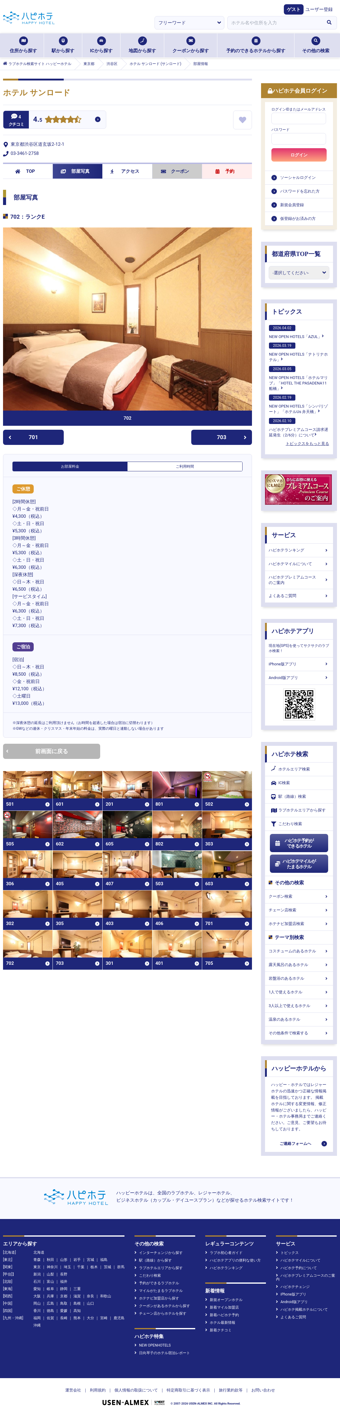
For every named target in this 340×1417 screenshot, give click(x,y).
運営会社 (73, 1390)
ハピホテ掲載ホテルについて (302, 1309)
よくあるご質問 (299, 595)
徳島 (50, 1311)
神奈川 (52, 1267)
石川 (37, 1281)
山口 (90, 1303)
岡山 (37, 1303)
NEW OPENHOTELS (152, 1345)
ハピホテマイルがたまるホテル (295, 864)
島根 (77, 1303)
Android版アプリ (299, 677)
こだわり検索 (286, 824)
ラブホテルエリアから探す (298, 810)
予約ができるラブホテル (156, 1283)
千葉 (80, 1267)
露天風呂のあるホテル (299, 964)
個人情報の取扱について (136, 1390)
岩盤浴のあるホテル (299, 978)
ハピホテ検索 (290, 754)
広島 (50, 1303)
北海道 (38, 1252)
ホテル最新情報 (220, 1322)
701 (23, 437)
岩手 (77, 1260)
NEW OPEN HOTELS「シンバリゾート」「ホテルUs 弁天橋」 (298, 404)
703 (232, 437)
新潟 (37, 1274)
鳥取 (63, 1303)
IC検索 (280, 783)
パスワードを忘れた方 (300, 191)
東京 (37, 1267)
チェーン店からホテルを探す (160, 1313)
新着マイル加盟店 (222, 1307)
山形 (63, 1260)
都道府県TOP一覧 (296, 254)
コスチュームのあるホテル (299, 951)
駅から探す (63, 44)
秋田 (50, 1260)
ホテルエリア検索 (290, 769)
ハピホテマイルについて (299, 564)
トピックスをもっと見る (307, 443)
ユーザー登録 (319, 9)
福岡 (37, 1318)
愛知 (37, 1289)
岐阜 (50, 1289)
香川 (37, 1311)
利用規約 (98, 1390)
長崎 (63, 1318)
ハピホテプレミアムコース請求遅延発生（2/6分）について (298, 427)
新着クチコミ (218, 1330)
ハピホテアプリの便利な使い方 (233, 1260)
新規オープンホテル (224, 1300)
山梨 (50, 1274)
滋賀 (77, 1296)
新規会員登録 (292, 205)
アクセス (124, 171)
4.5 (37, 120)
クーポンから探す (190, 44)
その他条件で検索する (299, 1033)
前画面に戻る (37, 751)
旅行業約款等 (231, 1390)
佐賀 (50, 1318)
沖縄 (37, 1325)
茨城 (107, 1267)
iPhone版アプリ (299, 664)
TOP (25, 171)
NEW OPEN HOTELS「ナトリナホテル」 (298, 352)
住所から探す (23, 44)
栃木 (94, 1267)
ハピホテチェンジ (293, 1287)
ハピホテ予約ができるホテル (294, 843)
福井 (63, 1281)
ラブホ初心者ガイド (224, 1253)
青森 (37, 1260)
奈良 (90, 1296)
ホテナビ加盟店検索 (299, 923)
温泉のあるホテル (299, 1019)
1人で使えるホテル (299, 992)
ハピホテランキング (299, 550)
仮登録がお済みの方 (298, 218)
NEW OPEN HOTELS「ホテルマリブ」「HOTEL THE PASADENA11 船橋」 (298, 378)
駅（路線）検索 (288, 796)
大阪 (37, 1296)
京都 (63, 1296)
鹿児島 (119, 1318)
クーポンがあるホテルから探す (162, 1306)
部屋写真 (75, 171)
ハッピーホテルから (299, 1068)
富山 (50, 1281)
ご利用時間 (185, 466)
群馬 (120, 1267)
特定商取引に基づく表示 (188, 1390)
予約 (225, 171)
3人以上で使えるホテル (299, 1005)
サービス (284, 535)
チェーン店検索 (299, 910)
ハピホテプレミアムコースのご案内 (299, 580)
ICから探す (101, 44)
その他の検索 (315, 44)
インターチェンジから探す (158, 1253)
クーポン (175, 171)
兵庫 (50, 1296)
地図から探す (142, 44)
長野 (63, 1274)
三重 (77, 1289)
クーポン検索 (299, 896)
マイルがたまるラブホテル (158, 1291)
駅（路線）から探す (153, 1260)
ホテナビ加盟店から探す (156, 1298)
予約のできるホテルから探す (255, 44)
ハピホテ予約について (296, 1268)
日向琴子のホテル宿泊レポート (162, 1353)
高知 (77, 1311)
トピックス (287, 311)
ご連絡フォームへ (295, 1143)
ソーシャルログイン (298, 177)
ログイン (299, 154)
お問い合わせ (263, 1390)
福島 (103, 1260)
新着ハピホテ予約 (222, 1315)
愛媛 (63, 1311)
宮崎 (103, 1318)
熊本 (77, 1318)
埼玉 (67, 1267)
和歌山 (105, 1296)
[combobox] (274, 22)
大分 (90, 1318)
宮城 (90, 1260)
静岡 (63, 1289)
